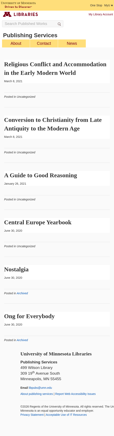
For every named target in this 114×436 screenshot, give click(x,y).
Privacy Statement (32, 414)
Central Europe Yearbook (38, 222)
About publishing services (36, 394)
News (72, 43)
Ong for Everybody (29, 316)
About (16, 43)
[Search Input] (32, 23)
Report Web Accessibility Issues (75, 394)
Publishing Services (30, 35)
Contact (44, 43)
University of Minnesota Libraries (56, 353)
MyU (108, 5)
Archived (22, 293)
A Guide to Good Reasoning (40, 175)
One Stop (96, 5)
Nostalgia (16, 269)
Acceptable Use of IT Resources (66, 414)
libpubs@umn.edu (40, 387)
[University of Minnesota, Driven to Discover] (18, 5)
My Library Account (101, 14)
